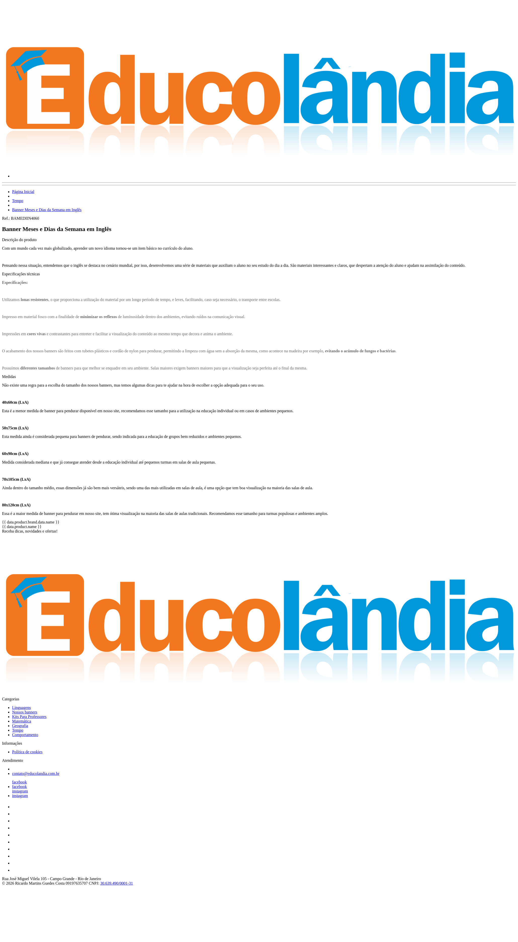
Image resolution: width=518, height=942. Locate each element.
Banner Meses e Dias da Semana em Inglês (46, 210)
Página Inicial (23, 192)
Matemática (21, 721)
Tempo (17, 201)
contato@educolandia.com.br (35, 773)
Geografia (20, 726)
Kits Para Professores (29, 716)
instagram (20, 791)
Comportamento (25, 735)
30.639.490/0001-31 (116, 883)
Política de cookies (27, 752)
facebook (19, 782)
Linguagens (21, 707)
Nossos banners (24, 712)
